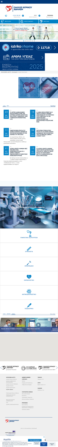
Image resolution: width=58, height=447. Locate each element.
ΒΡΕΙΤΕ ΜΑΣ (46, 21)
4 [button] (30, 41)
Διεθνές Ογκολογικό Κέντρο (12, 404)
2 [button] (26, 41)
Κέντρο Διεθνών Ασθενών (28, 399)
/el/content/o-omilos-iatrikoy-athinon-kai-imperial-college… (29, 32)
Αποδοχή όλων (44, 444)
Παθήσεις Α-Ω (41, 390)
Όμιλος (23, 381)
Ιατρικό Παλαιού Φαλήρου (12, 384)
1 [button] (23, 41)
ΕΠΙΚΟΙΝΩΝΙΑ (50, 15)
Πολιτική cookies (25, 409)
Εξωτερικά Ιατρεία (26, 393)
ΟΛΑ (4, 164)
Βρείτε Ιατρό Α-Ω (41, 384)
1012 (35, 15)
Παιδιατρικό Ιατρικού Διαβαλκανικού (10, 395)
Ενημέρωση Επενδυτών (27, 383)
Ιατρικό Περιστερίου (10, 387)
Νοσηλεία (24, 395)
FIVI (7, 402)
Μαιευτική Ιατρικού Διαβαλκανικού (10, 400)
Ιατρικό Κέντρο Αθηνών (11, 379)
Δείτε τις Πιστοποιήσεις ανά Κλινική (29, 428)
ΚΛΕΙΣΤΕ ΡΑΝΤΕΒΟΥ (28, 21)
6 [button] (34, 41)
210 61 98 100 (16, 15)
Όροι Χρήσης (25, 404)
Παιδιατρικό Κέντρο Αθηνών (12, 393)
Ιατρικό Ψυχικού (9, 385)
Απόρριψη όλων (52, 444)
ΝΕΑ (8, 164)
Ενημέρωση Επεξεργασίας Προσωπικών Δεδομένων (28, 407)
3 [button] (28, 41)
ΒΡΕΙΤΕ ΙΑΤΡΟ (8, 21)
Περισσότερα (53, 164)
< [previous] (1, 32)
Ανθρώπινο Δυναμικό (26, 384)
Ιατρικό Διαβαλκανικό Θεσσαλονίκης (11, 381)
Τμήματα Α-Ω (41, 379)
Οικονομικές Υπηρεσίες (27, 397)
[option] (29, 32)
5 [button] (32, 41)
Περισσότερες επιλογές (36, 443)
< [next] (56, 32)
